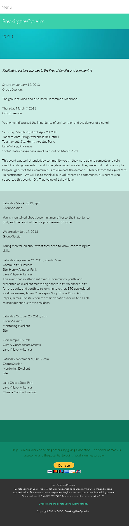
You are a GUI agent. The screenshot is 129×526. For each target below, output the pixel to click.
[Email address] (18, 431)
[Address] (29, 431)
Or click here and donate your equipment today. (63, 503)
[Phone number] (7, 431)
